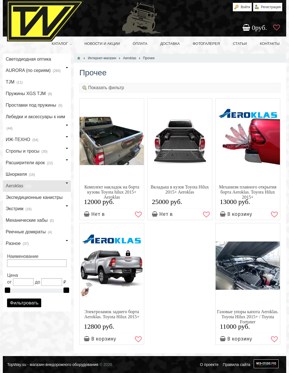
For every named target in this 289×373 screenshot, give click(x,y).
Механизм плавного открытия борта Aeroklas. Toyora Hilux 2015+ (247, 192)
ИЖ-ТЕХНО (37, 140)
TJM (14, 82)
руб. (255, 27)
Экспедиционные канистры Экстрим (37, 205)
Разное (37, 243)
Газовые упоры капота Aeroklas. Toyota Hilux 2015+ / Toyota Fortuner (248, 316)
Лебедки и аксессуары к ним (37, 124)
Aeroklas (37, 186)
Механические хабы (30, 220)
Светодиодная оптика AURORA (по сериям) (37, 66)
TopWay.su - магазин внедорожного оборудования (52, 364)
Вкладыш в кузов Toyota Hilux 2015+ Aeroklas (180, 189)
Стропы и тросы (37, 151)
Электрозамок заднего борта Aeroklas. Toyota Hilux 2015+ (111, 314)
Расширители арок (37, 163)
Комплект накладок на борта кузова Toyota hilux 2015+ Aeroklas (111, 192)
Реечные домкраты (29, 232)
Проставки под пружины (34, 105)
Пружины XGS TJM (29, 94)
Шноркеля (20, 174)
